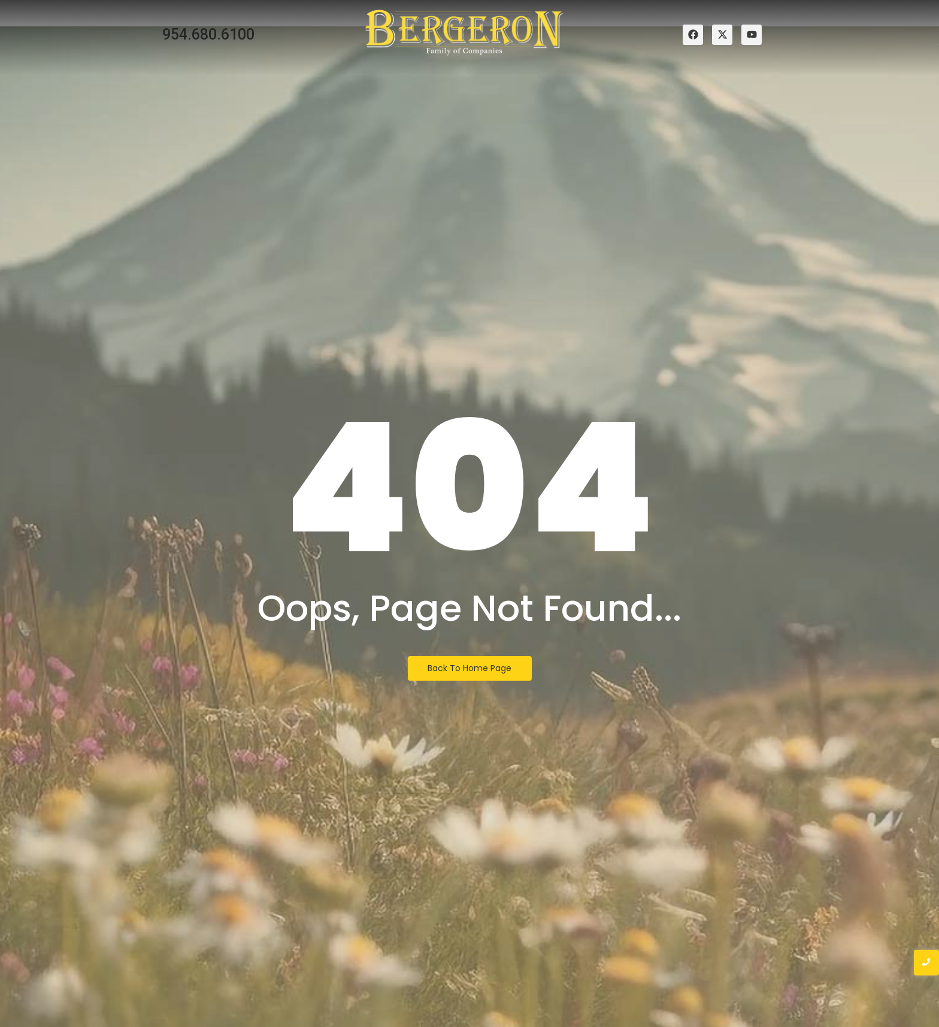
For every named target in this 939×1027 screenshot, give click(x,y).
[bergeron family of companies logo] (464, 32)
